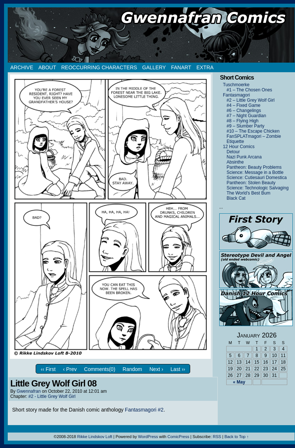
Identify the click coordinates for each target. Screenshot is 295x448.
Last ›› (178, 369)
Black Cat (236, 198)
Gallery (154, 67)
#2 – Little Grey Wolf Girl (251, 100)
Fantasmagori (236, 95)
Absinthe (235, 162)
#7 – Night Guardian (246, 115)
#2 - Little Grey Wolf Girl (51, 396)
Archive (21, 67)
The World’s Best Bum (248, 193)
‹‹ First (48, 369)
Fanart (181, 67)
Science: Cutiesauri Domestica (257, 177)
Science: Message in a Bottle (255, 172)
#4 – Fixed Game (243, 105)
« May (239, 382)
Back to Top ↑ (236, 436)
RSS (217, 436)
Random (132, 369)
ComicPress (178, 436)
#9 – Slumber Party (245, 126)
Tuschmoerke (236, 84)
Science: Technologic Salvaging (258, 187)
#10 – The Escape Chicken (253, 131)
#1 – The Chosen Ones (249, 89)
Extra (205, 67)
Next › (156, 369)
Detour (233, 151)
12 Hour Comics (239, 146)
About (47, 67)
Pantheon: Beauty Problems (254, 167)
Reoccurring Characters (99, 67)
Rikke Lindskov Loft (94, 436)
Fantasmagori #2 (144, 410)
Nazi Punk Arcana (244, 157)
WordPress (148, 436)
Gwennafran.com (151, 35)
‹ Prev (70, 369)
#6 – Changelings (244, 110)
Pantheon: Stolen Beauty (251, 182)
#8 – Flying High (243, 120)
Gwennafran (28, 391)
